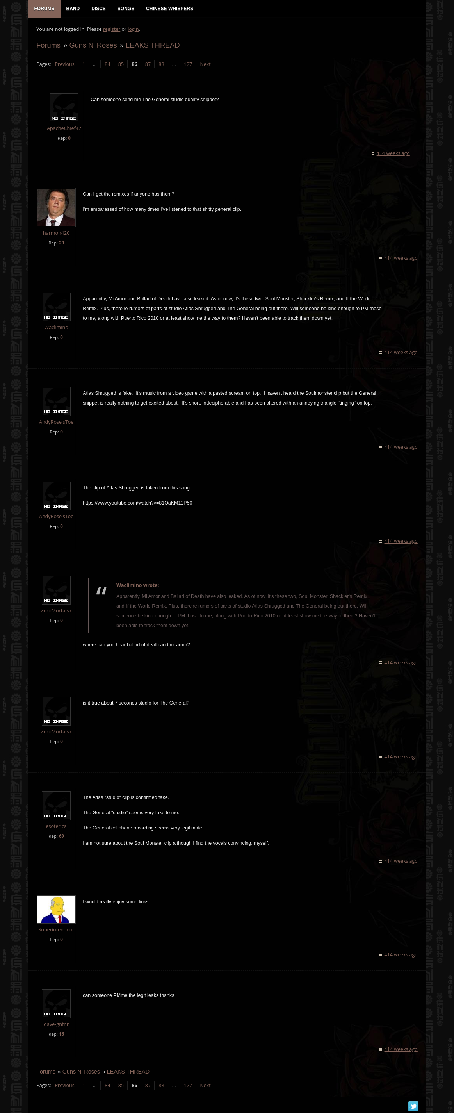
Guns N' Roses (93, 45)
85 (120, 64)
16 (61, 1034)
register (111, 29)
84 (107, 64)
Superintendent (56, 930)
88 (161, 64)
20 (61, 243)
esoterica (56, 827)
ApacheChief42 (63, 129)
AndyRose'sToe (56, 422)
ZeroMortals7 (56, 611)
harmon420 (56, 233)
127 (187, 64)
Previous (64, 64)
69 (61, 837)
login (133, 29)
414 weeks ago (393, 153)
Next (205, 64)
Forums (48, 45)
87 (147, 64)
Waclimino (56, 328)
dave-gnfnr (56, 1024)
